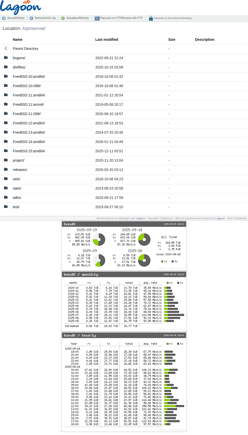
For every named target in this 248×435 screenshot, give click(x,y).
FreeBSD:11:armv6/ (28, 104)
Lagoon (140, 218)
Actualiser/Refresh (77, 17)
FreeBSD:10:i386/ (27, 86)
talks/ (17, 198)
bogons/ (19, 58)
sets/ (16, 179)
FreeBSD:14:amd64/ (29, 142)
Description (205, 40)
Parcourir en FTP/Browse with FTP (121, 17)
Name (17, 40)
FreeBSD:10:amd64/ (29, 77)
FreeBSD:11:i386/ (27, 114)
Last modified (106, 40)
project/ (18, 160)
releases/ (20, 170)
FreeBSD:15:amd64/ (29, 151)
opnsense (34, 28)
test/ (16, 207)
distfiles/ (19, 67)
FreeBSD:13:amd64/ (29, 132)
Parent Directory (25, 49)
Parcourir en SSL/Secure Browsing (172, 18)
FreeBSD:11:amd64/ (29, 95)
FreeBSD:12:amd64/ (29, 123)
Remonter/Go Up (45, 17)
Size (171, 40)
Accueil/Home (15, 17)
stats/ (17, 188)
